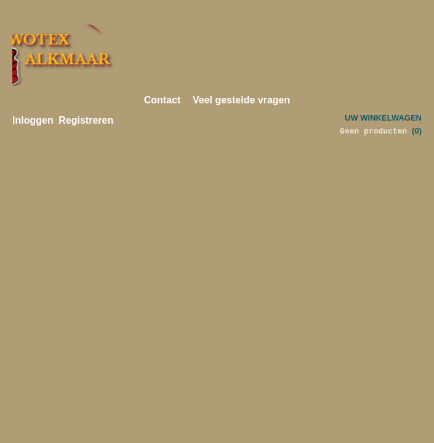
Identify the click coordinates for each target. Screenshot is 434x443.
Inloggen (33, 120)
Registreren (85, 120)
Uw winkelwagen (383, 117)
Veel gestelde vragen (241, 100)
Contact (162, 100)
